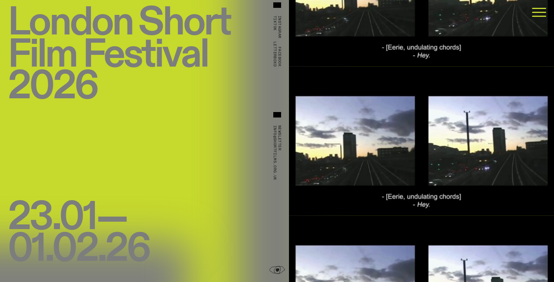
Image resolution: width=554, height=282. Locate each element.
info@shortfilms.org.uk (275, 153)
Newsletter (280, 137)
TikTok (275, 23)
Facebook (280, 57)
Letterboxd (275, 54)
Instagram (280, 27)
